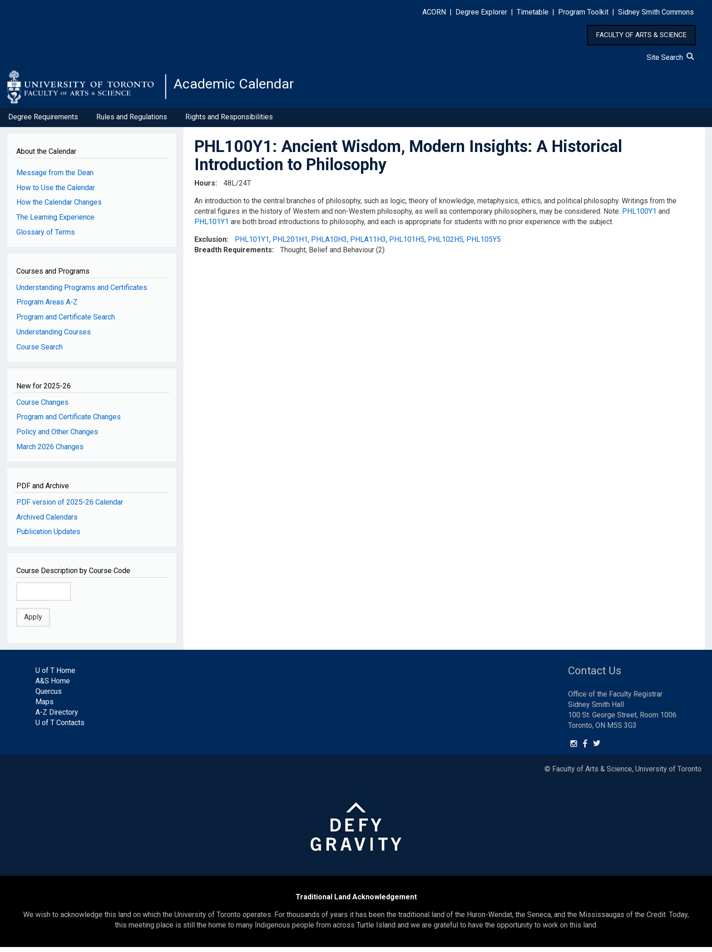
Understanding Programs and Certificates (81, 292)
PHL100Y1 (639, 216)
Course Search (39, 352)
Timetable (533, 12)
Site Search (670, 57)
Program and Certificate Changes (68, 421)
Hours (204, 188)
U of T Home (55, 675)
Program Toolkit (583, 12)
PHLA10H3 (329, 244)
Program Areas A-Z (47, 307)
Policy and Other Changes (57, 436)
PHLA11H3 (368, 244)
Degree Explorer (481, 12)
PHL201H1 (290, 244)
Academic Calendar (244, 88)
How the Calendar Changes (59, 207)
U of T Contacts (59, 727)
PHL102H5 (445, 244)
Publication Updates (48, 536)
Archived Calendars (47, 521)
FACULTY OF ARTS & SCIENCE (641, 35)
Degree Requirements (43, 122)
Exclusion (210, 244)
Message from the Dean (55, 177)
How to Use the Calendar (55, 192)
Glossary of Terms (45, 237)
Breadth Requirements (233, 254)
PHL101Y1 (211, 226)
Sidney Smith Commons (656, 12)
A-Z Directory (56, 717)
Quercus (48, 696)
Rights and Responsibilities (229, 122)
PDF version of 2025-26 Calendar (69, 506)
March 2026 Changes (50, 451)
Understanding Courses (53, 337)
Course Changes (42, 406)
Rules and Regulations (131, 122)
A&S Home (52, 686)
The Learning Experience (55, 222)
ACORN (434, 12)
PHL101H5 (407, 244)
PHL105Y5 (483, 244)
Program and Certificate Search (65, 322)
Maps (44, 706)
